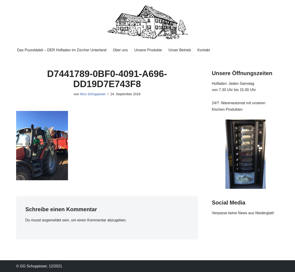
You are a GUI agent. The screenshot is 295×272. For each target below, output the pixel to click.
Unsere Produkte (148, 50)
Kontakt (204, 50)
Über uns (120, 50)
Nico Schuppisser (93, 94)
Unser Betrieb (179, 50)
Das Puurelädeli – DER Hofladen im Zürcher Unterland (61, 50)
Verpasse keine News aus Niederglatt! (243, 213)
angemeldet (51, 220)
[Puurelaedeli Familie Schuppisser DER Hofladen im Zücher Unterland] (147, 22)
